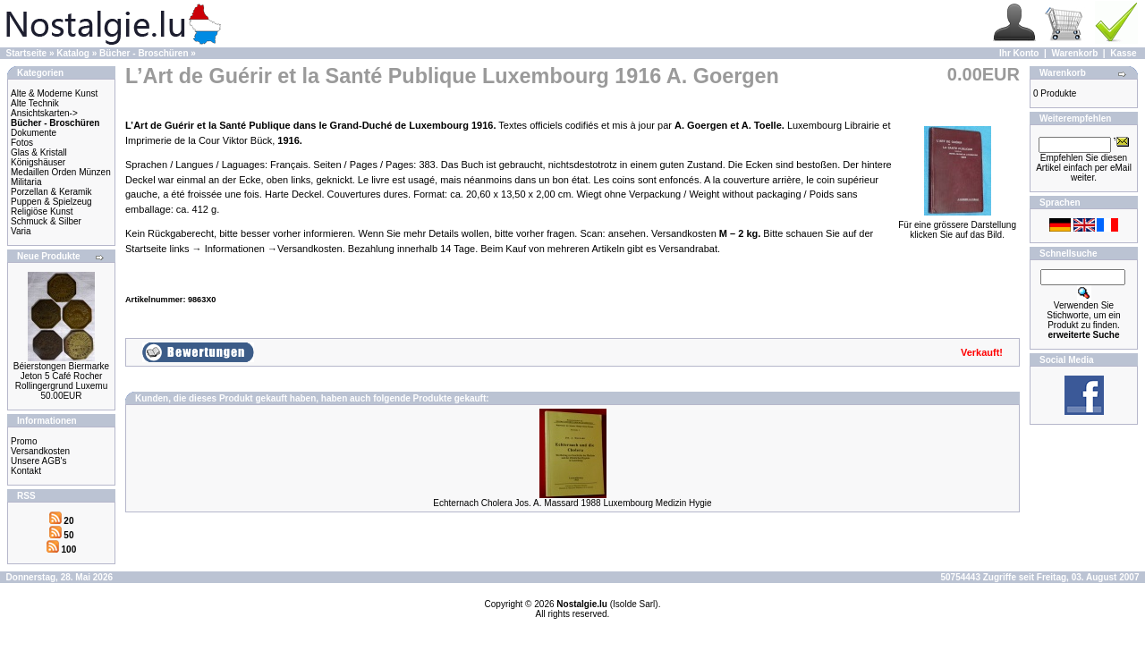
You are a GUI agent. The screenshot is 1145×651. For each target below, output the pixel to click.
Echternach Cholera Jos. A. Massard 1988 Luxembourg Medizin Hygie (572, 503)
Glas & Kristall (39, 152)
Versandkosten (40, 451)
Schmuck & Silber (46, 221)
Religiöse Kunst (41, 211)
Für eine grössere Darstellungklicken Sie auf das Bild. (957, 226)
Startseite (26, 53)
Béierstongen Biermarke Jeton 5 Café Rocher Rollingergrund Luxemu (61, 376)
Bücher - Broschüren (143, 53)
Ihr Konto (1019, 53)
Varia (21, 231)
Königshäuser (38, 162)
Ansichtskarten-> (44, 113)
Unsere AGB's (39, 461)
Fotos (22, 143)
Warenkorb (1074, 53)
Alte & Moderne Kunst (54, 93)
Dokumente (33, 133)
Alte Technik (35, 103)
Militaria (26, 182)
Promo (24, 441)
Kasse (1123, 53)
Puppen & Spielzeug (51, 202)
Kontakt (26, 471)
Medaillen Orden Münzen (61, 172)
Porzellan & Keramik (51, 192)
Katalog (72, 53)
